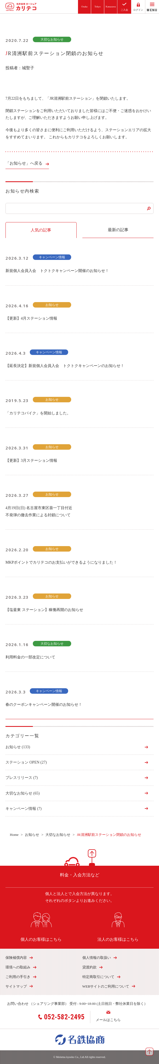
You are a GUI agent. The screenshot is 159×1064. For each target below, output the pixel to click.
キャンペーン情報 (23, 809)
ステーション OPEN (26, 762)
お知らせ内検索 (22, 191)
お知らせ (17, 747)
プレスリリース (21, 778)
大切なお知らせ (22, 793)
